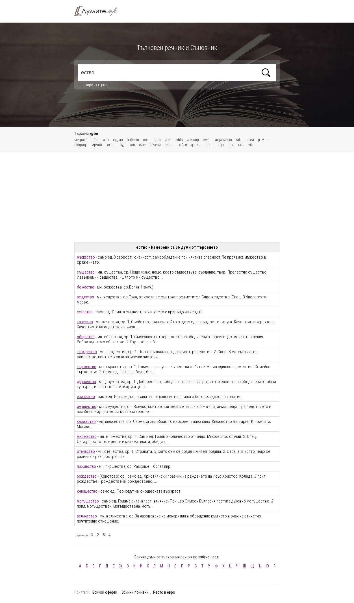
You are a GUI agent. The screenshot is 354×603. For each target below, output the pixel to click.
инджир (193, 139)
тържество (86, 366)
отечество (86, 451)
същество (86, 272)
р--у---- (263, 139)
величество (87, 516)
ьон (241, 145)
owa (206, 139)
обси (183, 145)
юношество (87, 491)
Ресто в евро (164, 592)
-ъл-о (156, 139)
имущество (86, 406)
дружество (86, 381)
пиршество (86, 466)
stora (250, 139)
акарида (81, 145)
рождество (87, 476)
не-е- (95, 139)
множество (87, 436)
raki (239, 139)
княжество (86, 421)
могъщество (88, 501)
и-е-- (168, 139)
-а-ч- (208, 145)
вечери (155, 145)
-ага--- (111, 145)
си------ (170, 145)
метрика (81, 139)
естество (85, 311)
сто (145, 139)
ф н (231, 145)
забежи (133, 139)
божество (85, 287)
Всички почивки (135, 592)
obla (179, 139)
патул (220, 145)
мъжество (86, 257)
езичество (86, 396)
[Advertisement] (177, 197)
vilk (250, 145)
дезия (195, 145)
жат (106, 139)
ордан (118, 139)
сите (142, 145)
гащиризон (223, 139)
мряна (97, 145)
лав (132, 145)
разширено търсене (94, 84)
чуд (122, 145)
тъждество (87, 351)
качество (85, 321)
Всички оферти (104, 592)
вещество (85, 297)
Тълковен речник (99, 11)
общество (86, 336)
